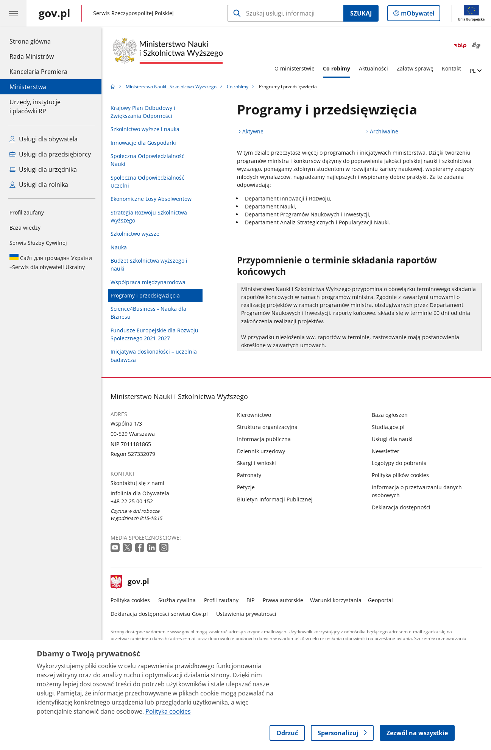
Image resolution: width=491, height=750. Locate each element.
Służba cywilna (177, 600)
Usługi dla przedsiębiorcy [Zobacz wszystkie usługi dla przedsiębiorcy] (50, 154)
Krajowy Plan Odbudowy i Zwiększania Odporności (143, 111)
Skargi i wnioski (256, 463)
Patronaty (249, 475)
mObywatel (416, 14)
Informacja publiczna (264, 439)
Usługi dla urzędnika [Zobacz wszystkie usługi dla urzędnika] (43, 169)
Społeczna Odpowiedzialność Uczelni (147, 181)
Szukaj (361, 13)
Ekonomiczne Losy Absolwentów (151, 198)
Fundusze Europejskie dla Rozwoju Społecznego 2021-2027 (154, 334)
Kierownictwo (254, 414)
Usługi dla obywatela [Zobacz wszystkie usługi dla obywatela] (43, 139)
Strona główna (38, 40)
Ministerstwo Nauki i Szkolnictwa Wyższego (171, 86)
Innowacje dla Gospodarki (143, 142)
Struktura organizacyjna (267, 427)
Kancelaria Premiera (38, 71)
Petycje (246, 487)
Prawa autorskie (283, 600)
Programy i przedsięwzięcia (145, 295)
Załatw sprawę (415, 68)
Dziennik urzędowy (261, 451)
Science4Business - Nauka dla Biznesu (148, 312)
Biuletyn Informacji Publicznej (275, 499)
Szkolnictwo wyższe (135, 233)
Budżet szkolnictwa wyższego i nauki (149, 264)
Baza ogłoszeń (390, 414)
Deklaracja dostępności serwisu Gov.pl (159, 613)
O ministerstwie (294, 68)
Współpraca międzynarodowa (148, 282)
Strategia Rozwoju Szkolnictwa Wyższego (149, 216)
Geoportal (380, 600)
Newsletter (385, 451)
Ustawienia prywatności (246, 613)
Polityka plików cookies (400, 475)
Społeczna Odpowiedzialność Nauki (147, 160)
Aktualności (373, 68)
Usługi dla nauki (392, 439)
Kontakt (451, 68)
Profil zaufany (26, 212)
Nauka (119, 247)
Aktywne (252, 131)
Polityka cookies (130, 600)
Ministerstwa (27, 87)
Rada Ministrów (31, 56)
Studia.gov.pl (388, 427)
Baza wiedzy (25, 227)
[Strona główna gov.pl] (54, 13)
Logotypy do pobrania (399, 463)
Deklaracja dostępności (401, 507)
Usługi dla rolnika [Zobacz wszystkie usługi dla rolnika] (38, 184)
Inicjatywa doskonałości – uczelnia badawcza (154, 355)
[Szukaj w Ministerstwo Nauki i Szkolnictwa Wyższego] (285, 13)
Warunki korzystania (336, 600)
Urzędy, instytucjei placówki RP (35, 106)
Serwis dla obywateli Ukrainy (50, 262)
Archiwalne (384, 131)
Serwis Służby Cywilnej (38, 242)
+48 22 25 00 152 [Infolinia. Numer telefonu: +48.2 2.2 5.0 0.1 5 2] (132, 501)
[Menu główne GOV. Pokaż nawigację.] (13, 13)
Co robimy (336, 68)
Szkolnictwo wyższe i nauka (145, 129)
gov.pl (130, 582)
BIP (250, 600)
